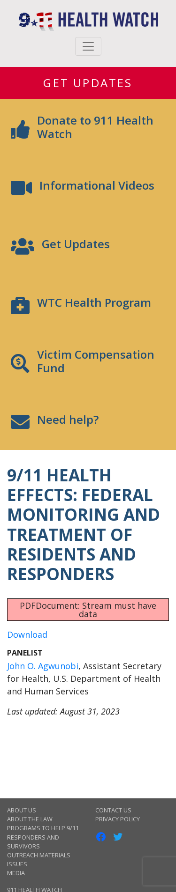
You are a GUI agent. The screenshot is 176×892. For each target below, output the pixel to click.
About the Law (30, 819)
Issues (17, 864)
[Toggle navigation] (88, 46)
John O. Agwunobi (42, 665)
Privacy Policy (117, 819)
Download (27, 634)
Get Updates (87, 82)
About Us (21, 810)
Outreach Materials (38, 855)
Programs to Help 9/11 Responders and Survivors (43, 837)
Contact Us (113, 810)
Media (16, 873)
